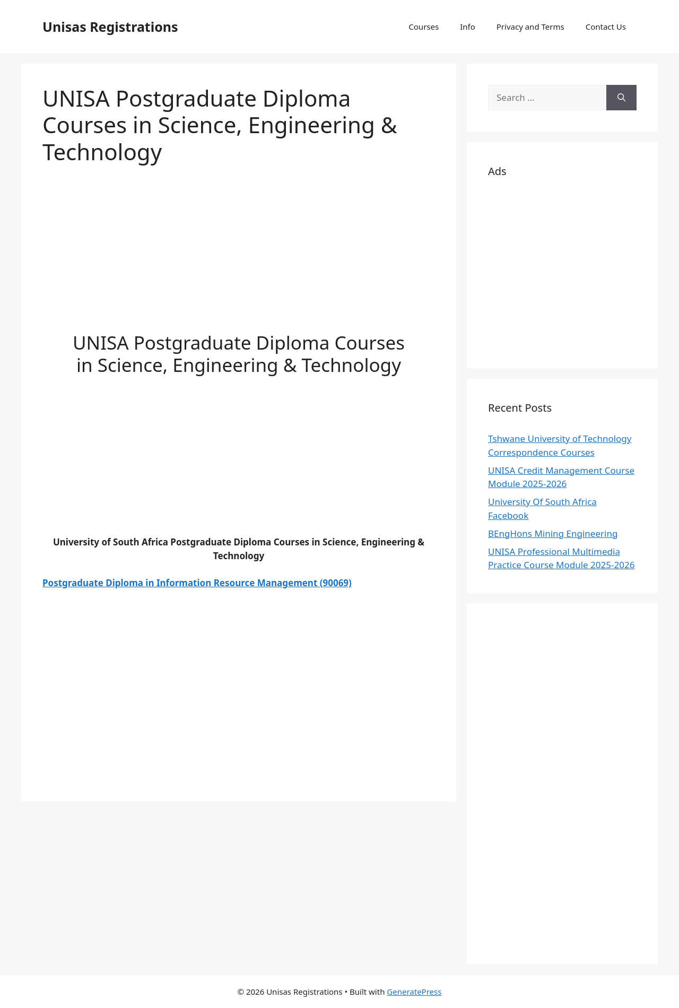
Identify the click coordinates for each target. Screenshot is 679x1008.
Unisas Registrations (110, 27)
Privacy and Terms (530, 26)
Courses (423, 26)
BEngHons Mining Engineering (552, 533)
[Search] (621, 97)
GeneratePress (414, 991)
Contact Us (606, 26)
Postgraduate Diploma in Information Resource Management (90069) (197, 583)
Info (467, 26)
